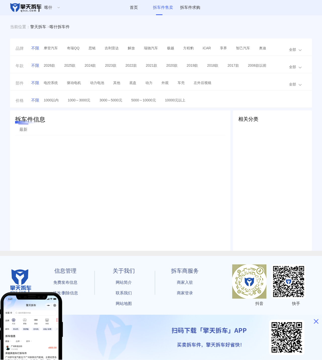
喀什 (48, 7)
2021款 (151, 65)
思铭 (92, 48)
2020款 (172, 65)
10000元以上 (175, 100)
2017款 (233, 65)
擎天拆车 (38, 27)
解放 (131, 48)
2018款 (212, 65)
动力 (148, 83)
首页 (134, 7)
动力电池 (97, 83)
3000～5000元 (110, 100)
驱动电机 (74, 83)
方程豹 (188, 48)
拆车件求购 (190, 7)
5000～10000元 (143, 100)
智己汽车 (243, 48)
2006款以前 (257, 65)
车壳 (181, 83)
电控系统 (51, 83)
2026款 (49, 65)
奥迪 (262, 48)
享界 (223, 48)
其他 (116, 83)
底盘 (132, 83)
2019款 (192, 65)
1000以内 (51, 100)
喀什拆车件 (60, 27)
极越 (170, 48)
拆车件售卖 (163, 7)
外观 (165, 83)
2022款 (131, 65)
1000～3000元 (79, 100)
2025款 (69, 65)
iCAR (207, 48)
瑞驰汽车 (151, 48)
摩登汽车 (51, 48)
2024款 (90, 65)
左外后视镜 (202, 83)
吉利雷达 (112, 48)
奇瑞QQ (73, 48)
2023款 (110, 65)
